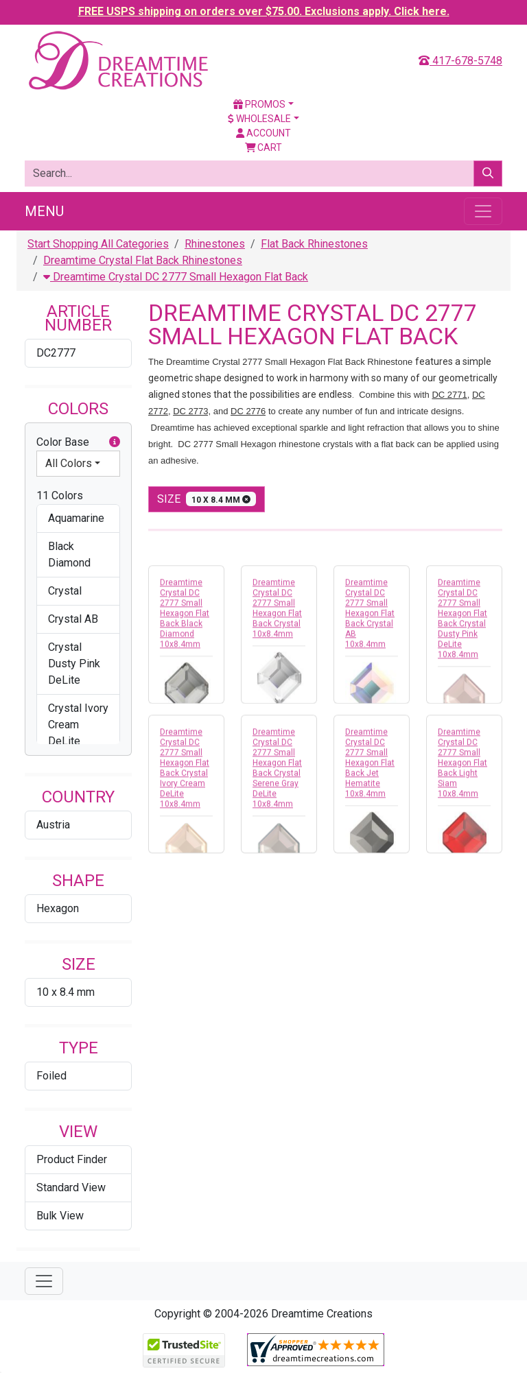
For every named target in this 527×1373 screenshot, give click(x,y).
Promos (259, 104)
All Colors (68, 463)
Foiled (51, 1075)
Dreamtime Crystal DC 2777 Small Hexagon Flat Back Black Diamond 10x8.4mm (184, 617)
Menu (44, 211)
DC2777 (55, 352)
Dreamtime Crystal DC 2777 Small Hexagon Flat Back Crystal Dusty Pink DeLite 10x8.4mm (462, 622)
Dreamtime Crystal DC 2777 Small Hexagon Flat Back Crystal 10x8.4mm (277, 612)
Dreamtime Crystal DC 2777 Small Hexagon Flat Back (175, 276)
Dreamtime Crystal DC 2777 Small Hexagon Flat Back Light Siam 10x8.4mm (462, 766)
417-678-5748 (460, 60)
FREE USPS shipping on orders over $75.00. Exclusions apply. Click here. (263, 11)
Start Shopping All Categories (98, 243)
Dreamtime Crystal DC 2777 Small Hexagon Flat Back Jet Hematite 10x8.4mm (370, 766)
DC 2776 (248, 411)
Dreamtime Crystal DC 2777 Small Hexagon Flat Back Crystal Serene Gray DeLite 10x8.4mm (277, 772)
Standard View (71, 1187)
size (206, 499)
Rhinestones (215, 243)
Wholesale (259, 118)
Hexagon (57, 908)
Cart (264, 147)
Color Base (78, 442)
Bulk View (60, 1215)
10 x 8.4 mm (65, 992)
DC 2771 (449, 395)
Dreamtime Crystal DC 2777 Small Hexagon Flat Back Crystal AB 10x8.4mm (370, 617)
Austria (53, 824)
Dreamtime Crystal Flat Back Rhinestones (142, 260)
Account (263, 133)
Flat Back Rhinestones (314, 243)
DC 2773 (190, 411)
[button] (114, 442)
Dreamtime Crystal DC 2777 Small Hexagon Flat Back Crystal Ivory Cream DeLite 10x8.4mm (184, 772)
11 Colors (59, 495)
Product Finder (71, 1159)
